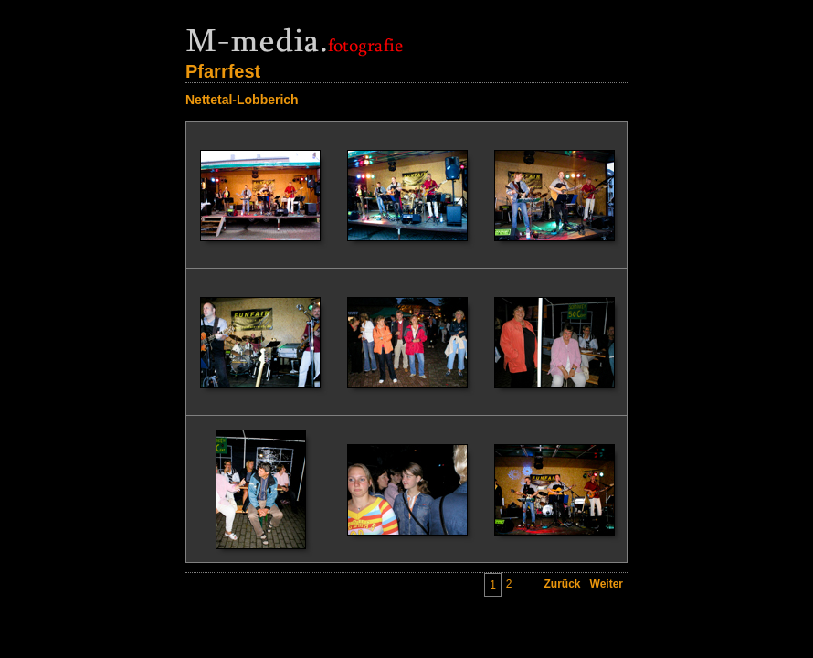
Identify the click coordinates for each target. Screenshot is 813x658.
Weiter (606, 584)
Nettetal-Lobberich (242, 99)
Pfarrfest (222, 71)
